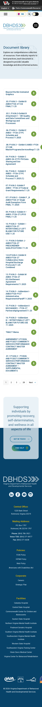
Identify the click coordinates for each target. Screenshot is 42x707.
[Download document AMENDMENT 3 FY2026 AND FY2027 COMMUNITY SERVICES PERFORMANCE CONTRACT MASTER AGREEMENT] (33, 344)
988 (22, 14)
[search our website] (29, 14)
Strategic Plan (21, 585)
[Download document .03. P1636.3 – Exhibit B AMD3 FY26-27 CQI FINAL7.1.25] (33, 103)
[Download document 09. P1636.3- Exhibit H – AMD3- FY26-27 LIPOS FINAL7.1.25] (33, 214)
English (5, 8)
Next (31, 382)
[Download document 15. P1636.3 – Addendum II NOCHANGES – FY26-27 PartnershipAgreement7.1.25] (35, 308)
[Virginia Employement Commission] (31, 680)
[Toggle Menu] (36, 25)
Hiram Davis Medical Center (21, 652)
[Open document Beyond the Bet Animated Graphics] (33, 93)
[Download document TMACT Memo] (33, 332)
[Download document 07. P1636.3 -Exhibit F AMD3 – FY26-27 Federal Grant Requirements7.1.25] (33, 188)
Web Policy (21, 563)
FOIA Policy (21, 555)
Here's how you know (30, 3)
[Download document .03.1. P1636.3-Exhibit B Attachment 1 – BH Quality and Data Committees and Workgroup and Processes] (33, 118)
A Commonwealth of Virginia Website (25, 2)
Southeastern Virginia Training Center (21, 648)
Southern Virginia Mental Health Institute (21, 632)
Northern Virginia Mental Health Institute (21, 623)
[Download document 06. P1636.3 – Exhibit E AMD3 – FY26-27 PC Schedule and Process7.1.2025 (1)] (33, 174)
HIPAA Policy (21, 559)
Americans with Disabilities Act (21, 568)
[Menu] (5, 14)
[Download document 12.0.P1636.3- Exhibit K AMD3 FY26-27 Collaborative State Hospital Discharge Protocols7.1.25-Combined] (33, 261)
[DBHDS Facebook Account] (17, 494)
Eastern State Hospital (21, 619)
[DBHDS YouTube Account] (24, 494)
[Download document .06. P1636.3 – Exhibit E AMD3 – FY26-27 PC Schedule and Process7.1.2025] (33, 134)
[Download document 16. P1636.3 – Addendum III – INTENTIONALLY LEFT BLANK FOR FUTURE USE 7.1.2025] (33, 321)
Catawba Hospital (21, 603)
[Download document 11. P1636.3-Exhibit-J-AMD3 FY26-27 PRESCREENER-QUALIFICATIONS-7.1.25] (33, 244)
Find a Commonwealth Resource (26, 8)
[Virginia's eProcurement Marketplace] (10, 680)
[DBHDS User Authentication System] (20, 680)
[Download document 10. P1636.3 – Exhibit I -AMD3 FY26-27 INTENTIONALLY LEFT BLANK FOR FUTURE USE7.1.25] (33, 228)
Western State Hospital (21, 644)
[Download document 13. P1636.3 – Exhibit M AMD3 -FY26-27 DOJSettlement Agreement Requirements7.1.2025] (33, 279)
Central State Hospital (21, 607)
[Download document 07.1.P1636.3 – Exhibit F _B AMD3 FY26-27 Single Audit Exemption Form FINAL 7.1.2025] (33, 201)
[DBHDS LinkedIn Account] (11, 494)
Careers (21, 580)
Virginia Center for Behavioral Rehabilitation (21, 656)
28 (24, 382)
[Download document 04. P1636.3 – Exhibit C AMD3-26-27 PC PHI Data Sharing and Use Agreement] (33, 160)
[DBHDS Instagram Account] (30, 494)
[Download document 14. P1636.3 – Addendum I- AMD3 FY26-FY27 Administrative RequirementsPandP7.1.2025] (35, 295)
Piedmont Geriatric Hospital (21, 627)
